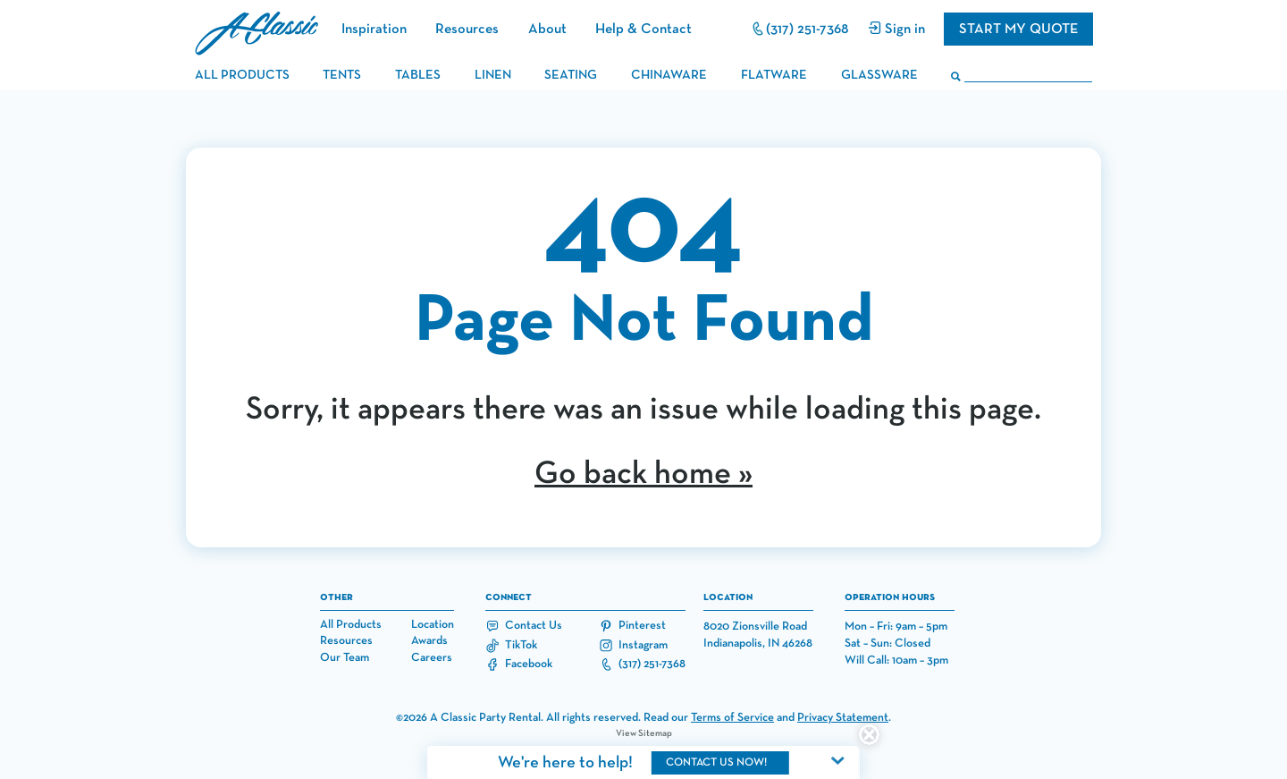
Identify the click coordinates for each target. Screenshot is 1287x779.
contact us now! (716, 762)
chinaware (669, 75)
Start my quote (1018, 29)
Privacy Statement (842, 718)
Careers (431, 658)
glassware (879, 75)
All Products (351, 625)
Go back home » (643, 474)
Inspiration (374, 29)
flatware (774, 75)
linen (493, 75)
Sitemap (655, 733)
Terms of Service (732, 718)
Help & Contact (643, 29)
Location (432, 625)
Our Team (344, 658)
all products (242, 75)
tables (418, 75)
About (547, 29)
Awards (429, 641)
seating (570, 75)
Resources (467, 29)
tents (342, 75)
